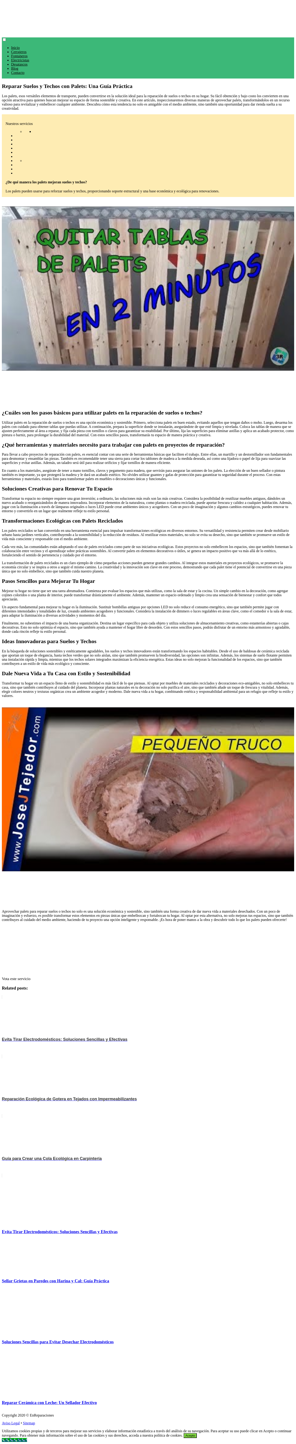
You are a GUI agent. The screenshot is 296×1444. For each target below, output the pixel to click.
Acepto (190, 1435)
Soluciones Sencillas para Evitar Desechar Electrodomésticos (58, 1341)
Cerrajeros (19, 52)
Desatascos (19, 64)
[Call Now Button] (14, 1440)
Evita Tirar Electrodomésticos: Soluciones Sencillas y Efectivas (59, 1231)
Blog (14, 68)
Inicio (15, 48)
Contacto (18, 73)
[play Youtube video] (148, 288)
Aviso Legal (11, 1423)
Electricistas (20, 60)
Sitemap (29, 1423)
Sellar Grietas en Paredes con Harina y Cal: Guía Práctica (55, 1280)
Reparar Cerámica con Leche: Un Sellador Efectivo (49, 1402)
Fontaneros (19, 56)
